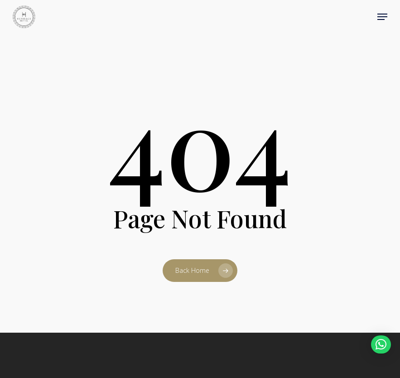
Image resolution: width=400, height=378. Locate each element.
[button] (382, 16)
